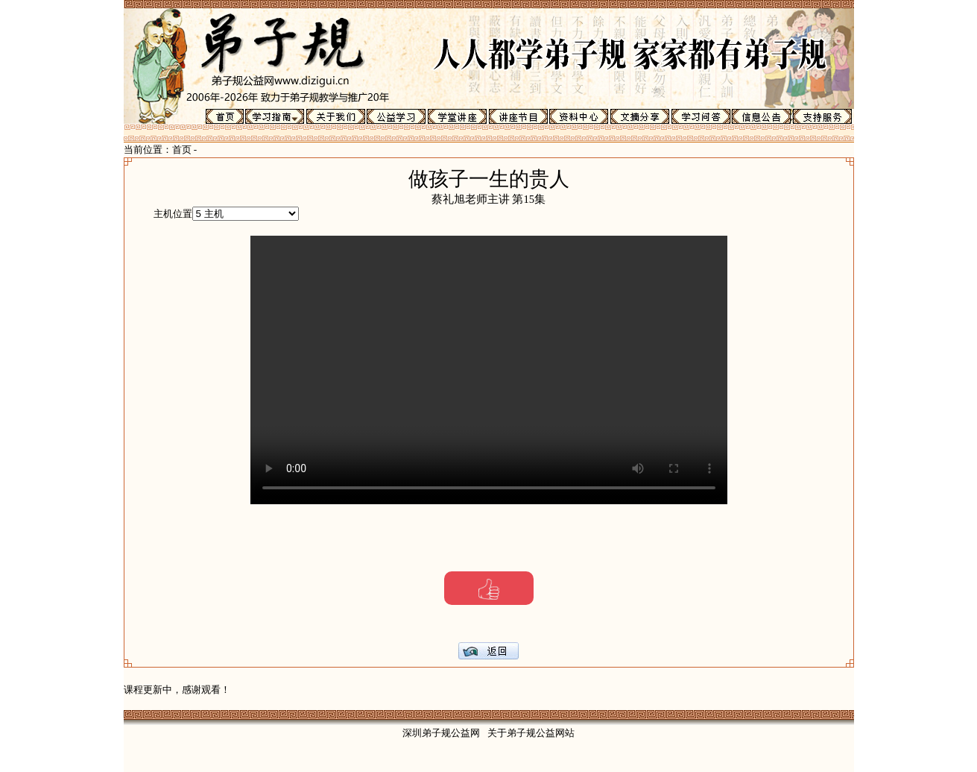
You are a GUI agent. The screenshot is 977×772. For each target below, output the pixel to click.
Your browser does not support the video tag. (488, 370)
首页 (182, 149)
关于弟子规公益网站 (531, 732)
